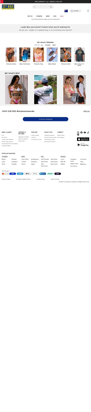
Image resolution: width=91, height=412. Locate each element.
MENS (54, 45)
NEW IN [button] (30, 16)
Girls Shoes (44, 161)
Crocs (62, 159)
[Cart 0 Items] (88, 11)
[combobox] (43, 7)
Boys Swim (54, 164)
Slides (33, 164)
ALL (42, 45)
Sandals (14, 164)
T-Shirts (23, 161)
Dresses (14, 159)
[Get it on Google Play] (83, 145)
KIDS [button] (54, 16)
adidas (63, 164)
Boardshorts (35, 159)
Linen (3, 161)
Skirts (3, 164)
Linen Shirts (24, 159)
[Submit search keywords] (51, 7)
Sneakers (14, 161)
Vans (81, 161)
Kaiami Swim (74, 163)
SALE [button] (61, 16)
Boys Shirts (54, 159)
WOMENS (47, 45)
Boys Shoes (54, 161)
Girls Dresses (45, 159)
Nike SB (63, 161)
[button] (75, 10)
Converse (83, 159)
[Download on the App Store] (83, 139)
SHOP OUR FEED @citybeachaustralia (18, 111)
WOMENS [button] (39, 16)
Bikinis (3, 159)
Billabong (83, 164)
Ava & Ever (73, 166)
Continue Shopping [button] (45, 119)
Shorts (23, 164)
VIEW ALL (86, 111)
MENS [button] (48, 16)
